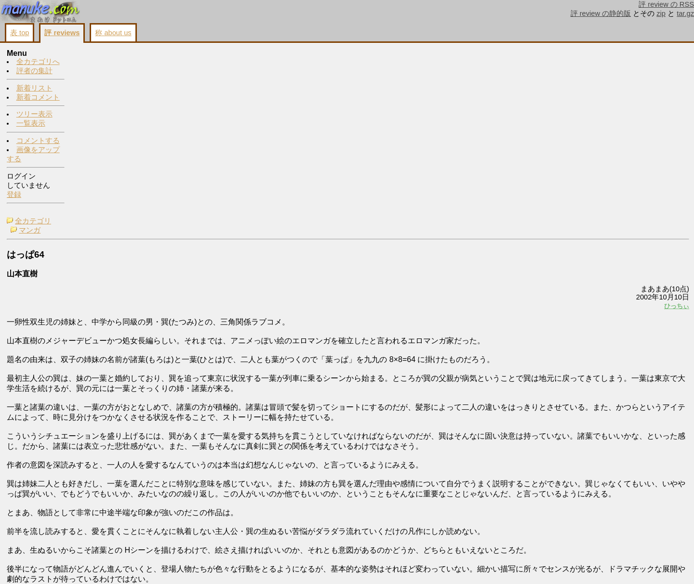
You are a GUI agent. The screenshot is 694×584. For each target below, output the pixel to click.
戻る (561, 565)
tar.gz (685, 13)
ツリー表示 (34, 114)
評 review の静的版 (601, 13)
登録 (14, 195)
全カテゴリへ (38, 62)
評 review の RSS (666, 4)
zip (661, 13)
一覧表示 (30, 124)
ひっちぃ (556, 138)
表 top (19, 33)
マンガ (97, 63)
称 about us (113, 33)
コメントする (38, 141)
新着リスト (34, 88)
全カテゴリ (100, 54)
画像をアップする (523, 565)
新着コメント (38, 98)
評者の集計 (34, 71)
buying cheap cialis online (618, 70)
